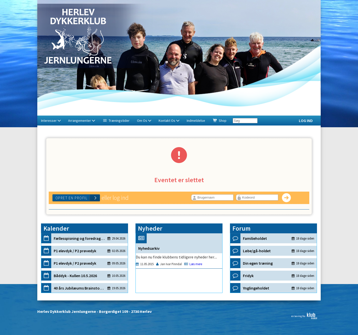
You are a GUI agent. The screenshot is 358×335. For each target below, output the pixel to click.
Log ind (306, 120)
